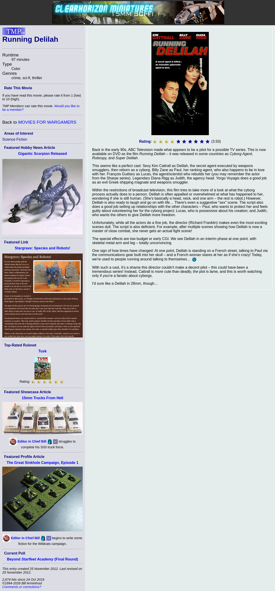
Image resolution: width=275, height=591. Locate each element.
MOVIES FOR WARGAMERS (47, 122)
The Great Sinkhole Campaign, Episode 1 (42, 463)
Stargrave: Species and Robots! (42, 248)
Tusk (42, 351)
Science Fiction (14, 139)
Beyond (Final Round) (42, 559)
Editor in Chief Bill (32, 441)
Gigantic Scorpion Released (42, 154)
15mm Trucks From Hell (42, 398)
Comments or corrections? (21, 587)
